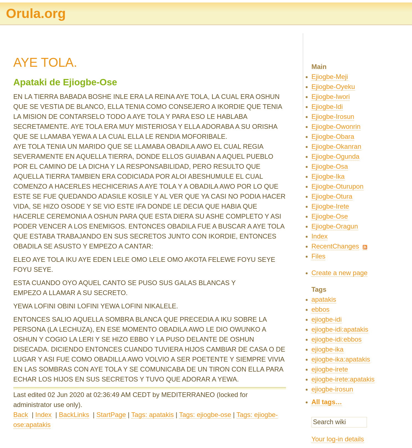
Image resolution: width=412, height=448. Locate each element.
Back (20, 414)
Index (43, 414)
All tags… (326, 402)
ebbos (320, 309)
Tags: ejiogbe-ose (205, 414)
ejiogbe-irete (329, 369)
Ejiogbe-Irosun (332, 116)
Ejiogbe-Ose (329, 216)
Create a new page (339, 273)
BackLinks (74, 414)
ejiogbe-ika (327, 349)
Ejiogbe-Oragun (334, 226)
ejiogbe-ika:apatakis (340, 359)
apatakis (323, 299)
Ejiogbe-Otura (331, 196)
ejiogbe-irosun (332, 389)
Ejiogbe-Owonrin (335, 126)
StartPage (111, 414)
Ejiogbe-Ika (328, 176)
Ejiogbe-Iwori (330, 96)
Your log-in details (337, 439)
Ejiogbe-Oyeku (333, 86)
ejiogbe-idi (326, 319)
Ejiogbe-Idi (327, 106)
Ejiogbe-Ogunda (335, 156)
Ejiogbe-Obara (332, 136)
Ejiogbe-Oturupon (337, 186)
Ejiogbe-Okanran (336, 146)
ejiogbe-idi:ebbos (336, 339)
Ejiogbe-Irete (330, 206)
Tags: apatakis (152, 414)
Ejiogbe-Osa (329, 166)
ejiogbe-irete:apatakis (343, 379)
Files (318, 256)
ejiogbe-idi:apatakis (339, 329)
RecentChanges (335, 246)
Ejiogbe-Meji (329, 76)
